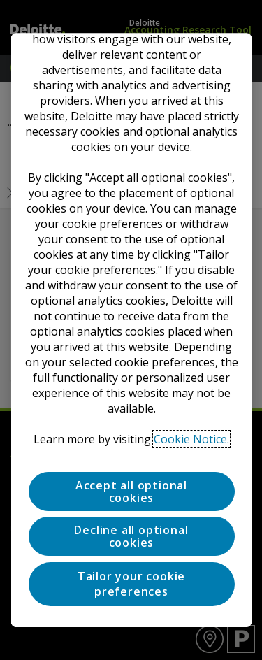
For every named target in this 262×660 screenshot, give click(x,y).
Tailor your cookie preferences (130, 583)
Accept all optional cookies (131, 491)
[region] (131, 330)
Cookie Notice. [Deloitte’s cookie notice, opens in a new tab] (191, 439)
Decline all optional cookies (131, 537)
